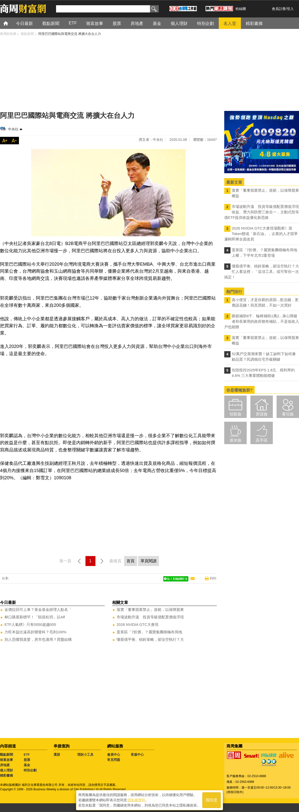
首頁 (10, 23)
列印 (213, 578)
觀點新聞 (6, 754)
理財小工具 (85, 754)
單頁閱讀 (148, 561)
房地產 (5, 765)
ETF (27, 754)
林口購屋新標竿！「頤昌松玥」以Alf (34, 617)
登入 (290, 9)
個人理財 (6, 770)
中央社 (13, 129)
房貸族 (262, 414)
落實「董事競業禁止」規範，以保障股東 (150, 609)
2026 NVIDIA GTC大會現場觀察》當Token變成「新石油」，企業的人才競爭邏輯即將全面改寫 (261, 233)
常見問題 (113, 760)
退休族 (235, 440)
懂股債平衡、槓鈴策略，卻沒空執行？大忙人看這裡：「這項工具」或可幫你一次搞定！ (261, 271)
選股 (57, 754)
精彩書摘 (6, 775)
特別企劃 (30, 770)
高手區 (262, 440)
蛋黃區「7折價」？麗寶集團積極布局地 (149, 632)
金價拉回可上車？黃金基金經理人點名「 (38, 609)
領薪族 (235, 414)
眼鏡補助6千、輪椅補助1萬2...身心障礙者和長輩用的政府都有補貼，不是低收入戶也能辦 (261, 321)
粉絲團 (240, 9)
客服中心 (137, 754)
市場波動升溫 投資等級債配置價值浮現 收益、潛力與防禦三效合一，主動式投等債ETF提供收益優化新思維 (261, 212)
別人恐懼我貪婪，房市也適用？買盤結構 (38, 639)
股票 (27, 760)
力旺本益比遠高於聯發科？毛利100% (35, 632)
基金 (27, 765)
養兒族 (288, 414)
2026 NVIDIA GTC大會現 (137, 624)
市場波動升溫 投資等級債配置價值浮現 (150, 617)
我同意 (212, 800)
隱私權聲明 (136, 800)
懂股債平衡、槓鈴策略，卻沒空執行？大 (150, 639)
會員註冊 (279, 9)
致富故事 (6, 760)
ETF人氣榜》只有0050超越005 (30, 624)
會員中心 (113, 754)
